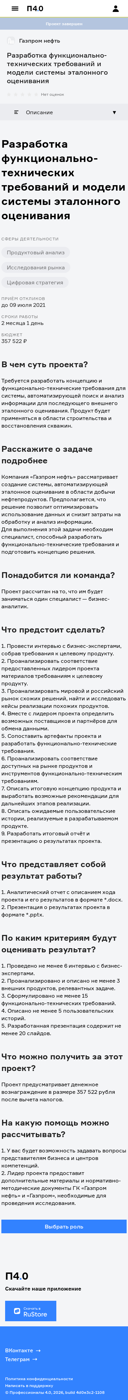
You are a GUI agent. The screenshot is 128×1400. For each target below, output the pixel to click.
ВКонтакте (23, 1350)
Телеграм (22, 1359)
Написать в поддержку (29, 1385)
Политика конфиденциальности (39, 1378)
